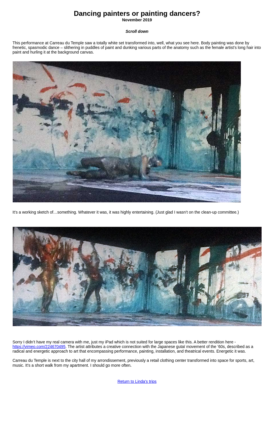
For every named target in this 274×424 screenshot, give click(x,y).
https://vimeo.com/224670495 (39, 344)
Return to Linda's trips (137, 379)
